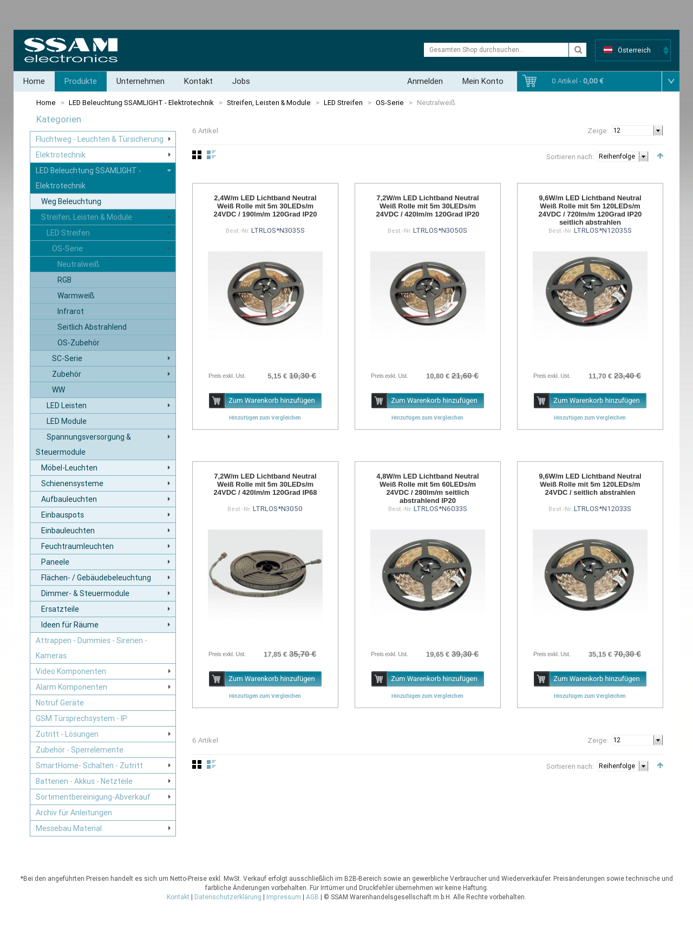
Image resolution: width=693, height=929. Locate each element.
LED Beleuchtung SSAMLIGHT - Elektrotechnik (141, 103)
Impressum (283, 897)
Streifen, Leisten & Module (269, 103)
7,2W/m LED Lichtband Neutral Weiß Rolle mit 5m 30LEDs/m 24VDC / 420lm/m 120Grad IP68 (265, 484)
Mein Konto (483, 81)
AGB (312, 897)
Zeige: (598, 131)
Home (34, 81)
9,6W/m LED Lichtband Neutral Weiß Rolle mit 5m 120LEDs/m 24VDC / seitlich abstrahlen (590, 484)
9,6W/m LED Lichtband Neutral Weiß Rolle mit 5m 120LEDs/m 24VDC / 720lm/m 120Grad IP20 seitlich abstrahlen (590, 210)
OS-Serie (390, 103)
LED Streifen (343, 103)
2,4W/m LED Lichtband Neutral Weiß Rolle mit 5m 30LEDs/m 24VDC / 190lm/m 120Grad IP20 (265, 206)
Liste (211, 155)
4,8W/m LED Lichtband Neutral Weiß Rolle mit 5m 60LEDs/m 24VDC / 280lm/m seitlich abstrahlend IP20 (427, 488)
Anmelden (425, 81)
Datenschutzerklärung (227, 897)
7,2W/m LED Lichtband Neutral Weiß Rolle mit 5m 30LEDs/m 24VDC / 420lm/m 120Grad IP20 (428, 206)
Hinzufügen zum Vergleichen (265, 417)
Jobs (241, 81)
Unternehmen (140, 81)
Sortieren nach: (570, 157)
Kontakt (198, 81)
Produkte (80, 81)
